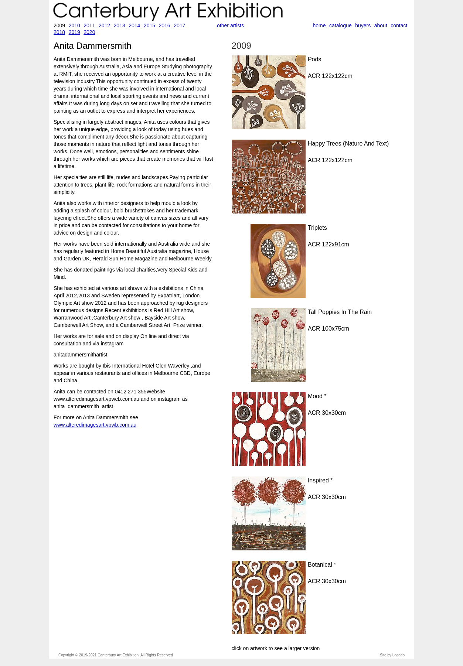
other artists (230, 25)
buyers (363, 25)
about (380, 25)
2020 (89, 32)
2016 (164, 25)
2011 (89, 25)
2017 (179, 25)
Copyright (66, 655)
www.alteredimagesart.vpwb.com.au (95, 425)
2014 (134, 25)
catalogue (340, 25)
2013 (119, 25)
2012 (104, 25)
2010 (74, 25)
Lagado (398, 655)
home (319, 25)
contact (399, 25)
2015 (149, 25)
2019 (74, 32)
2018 (59, 32)
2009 (241, 46)
